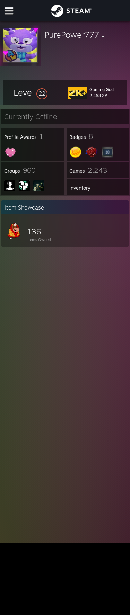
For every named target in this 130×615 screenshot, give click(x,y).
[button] (30, 92)
